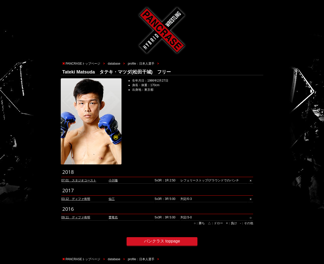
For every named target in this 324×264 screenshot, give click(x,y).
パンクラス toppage (162, 241)
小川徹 (113, 180)
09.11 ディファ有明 (75, 217)
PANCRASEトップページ (83, 63)
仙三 (112, 199)
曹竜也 (113, 217)
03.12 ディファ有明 (75, 199)
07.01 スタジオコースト (78, 180)
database (114, 63)
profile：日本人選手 (141, 63)
